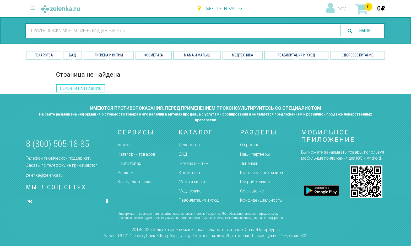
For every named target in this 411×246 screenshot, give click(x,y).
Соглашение (252, 191)
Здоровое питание (357, 55)
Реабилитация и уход (296, 55)
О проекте (249, 144)
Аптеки (124, 144)
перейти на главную (80, 88)
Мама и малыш (197, 55)
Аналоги (125, 172)
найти (364, 30)
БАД (72, 55)
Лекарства (44, 55)
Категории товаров (136, 154)
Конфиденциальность (261, 200)
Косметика (153, 55)
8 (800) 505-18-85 (57, 144)
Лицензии (249, 163)
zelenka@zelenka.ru (44, 175)
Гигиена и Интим (109, 55)
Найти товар (129, 163)
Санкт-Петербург (220, 8)
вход (342, 9)
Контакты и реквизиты (261, 172)
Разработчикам (255, 181)
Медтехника (242, 55)
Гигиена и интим (193, 163)
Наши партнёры (255, 154)
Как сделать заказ (136, 181)
